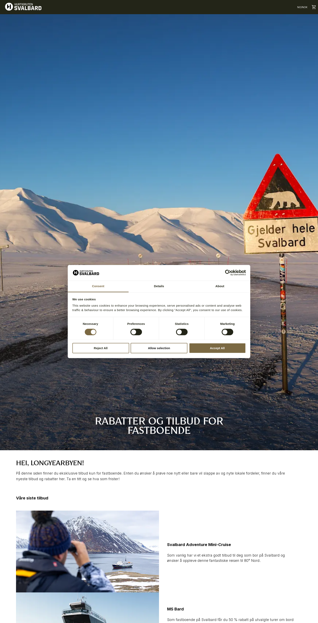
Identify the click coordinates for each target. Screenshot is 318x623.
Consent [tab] (98, 286)
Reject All (101, 348)
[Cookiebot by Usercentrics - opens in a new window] (228, 273)
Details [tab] (159, 286)
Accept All (217, 348)
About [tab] (219, 286)
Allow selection (159, 348)
